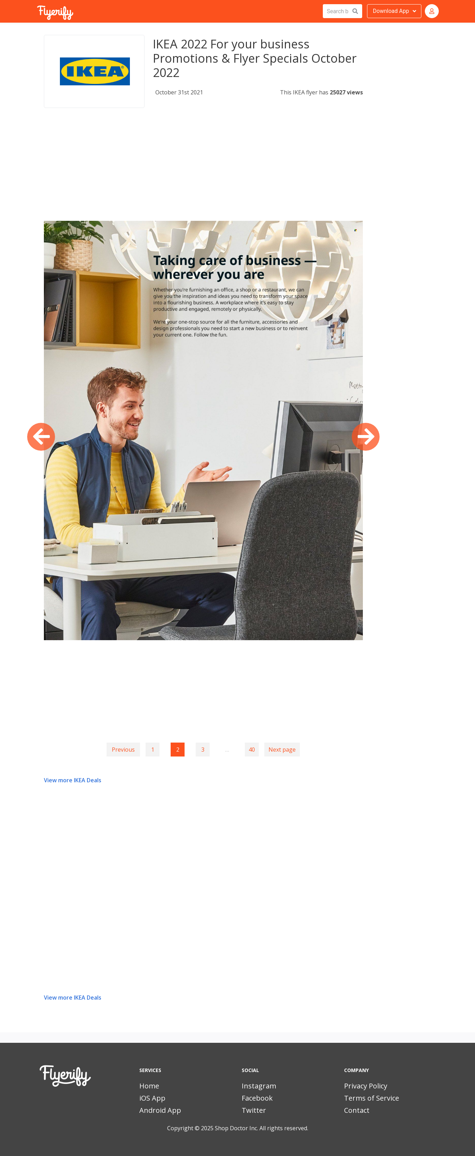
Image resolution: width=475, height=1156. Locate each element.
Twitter (254, 1110)
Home (149, 1086)
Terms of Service (371, 1098)
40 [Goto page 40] (252, 749)
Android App (160, 1110)
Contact (356, 1110)
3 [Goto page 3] (202, 749)
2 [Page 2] (177, 749)
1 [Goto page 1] (152, 749)
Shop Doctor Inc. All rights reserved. (261, 1128)
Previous (123, 749)
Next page (282, 749)
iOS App (152, 1098)
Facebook (257, 1098)
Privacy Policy (365, 1086)
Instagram (259, 1086)
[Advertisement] (203, 172)
